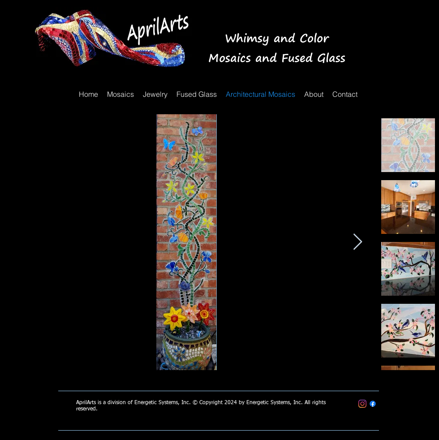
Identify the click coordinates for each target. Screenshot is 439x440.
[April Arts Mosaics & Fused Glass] (373, 404)
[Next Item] (358, 242)
